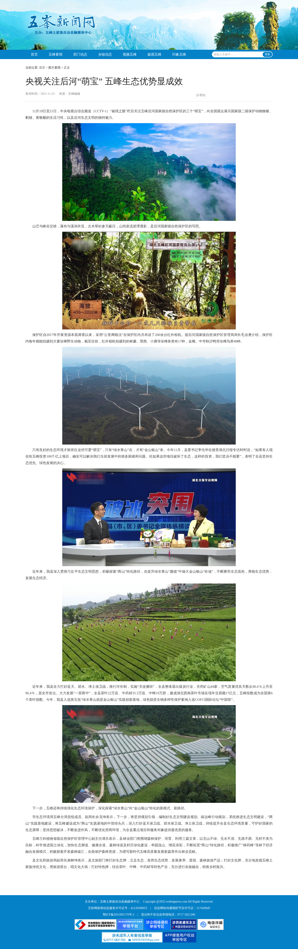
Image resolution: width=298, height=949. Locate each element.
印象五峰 (179, 54)
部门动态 (80, 54)
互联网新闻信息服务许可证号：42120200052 (117, 908)
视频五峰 (130, 54)
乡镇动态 (105, 54)
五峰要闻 (55, 54)
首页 (34, 54)
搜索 (267, 54)
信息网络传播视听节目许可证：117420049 (182, 908)
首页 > (43, 67)
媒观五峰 (154, 54)
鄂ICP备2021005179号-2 (118, 914)
